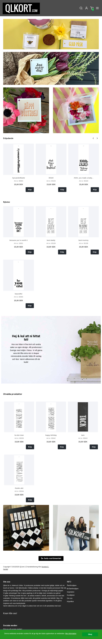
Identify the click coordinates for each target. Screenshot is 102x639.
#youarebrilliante (18, 178)
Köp (30, 190)
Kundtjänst (71, 595)
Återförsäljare (71, 585)
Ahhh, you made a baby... (83, 178)
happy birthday (51, 435)
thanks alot (19, 488)
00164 (51, 178)
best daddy (51, 240)
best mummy (83, 240)
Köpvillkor (70, 601)
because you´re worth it (18, 240)
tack (82, 435)
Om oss (69, 598)
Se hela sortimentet (51, 558)
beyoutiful (18, 294)
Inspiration (70, 592)
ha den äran (19, 435)
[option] (18, 168)
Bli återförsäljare (72, 589)
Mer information (70, 633)
